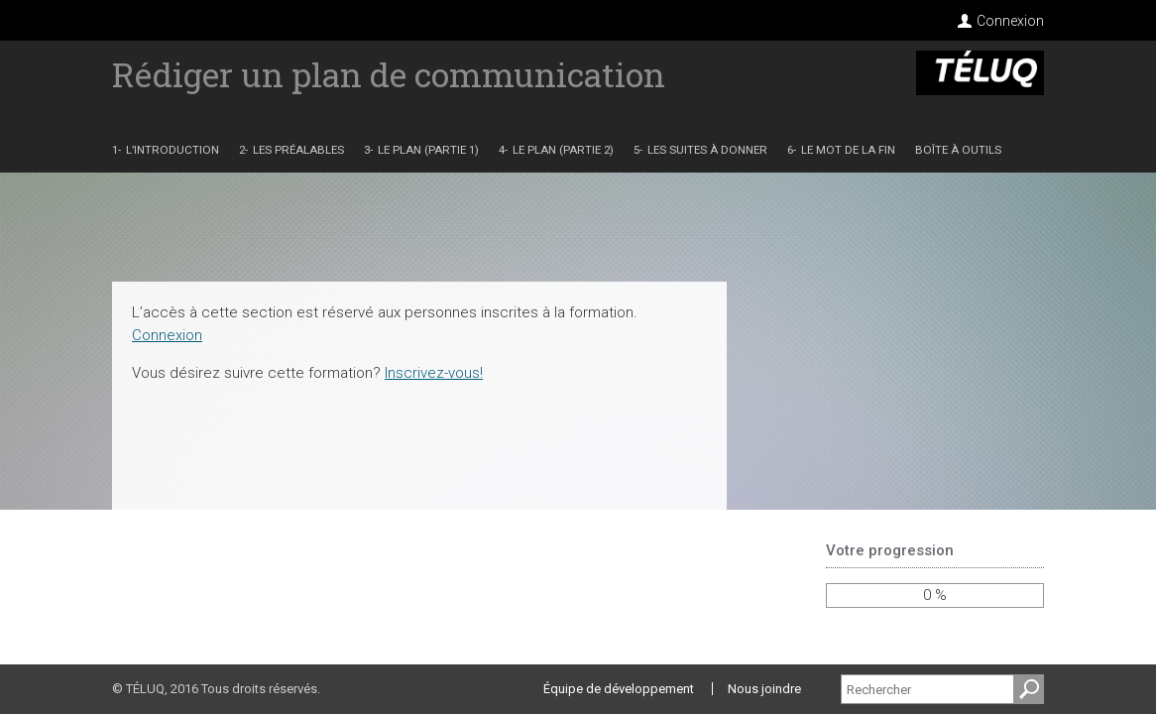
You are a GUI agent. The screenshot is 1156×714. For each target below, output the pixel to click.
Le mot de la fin (848, 151)
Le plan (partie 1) (428, 151)
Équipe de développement (618, 688)
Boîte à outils (958, 151)
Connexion (1010, 21)
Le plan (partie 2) (563, 151)
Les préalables (298, 151)
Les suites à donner (707, 151)
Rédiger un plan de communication (388, 74)
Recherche (1029, 697)
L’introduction (172, 151)
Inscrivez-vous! (434, 373)
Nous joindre (764, 688)
